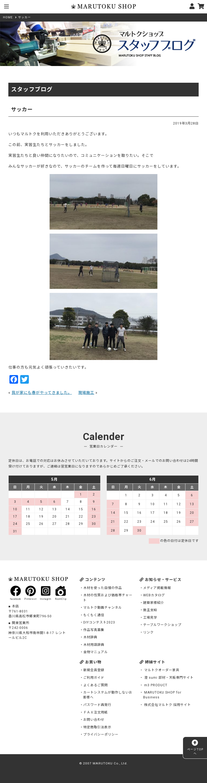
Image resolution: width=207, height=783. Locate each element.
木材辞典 (90, 637)
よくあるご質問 (95, 685)
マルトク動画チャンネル (102, 607)
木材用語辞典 (93, 645)
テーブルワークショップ (162, 625)
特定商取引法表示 (97, 727)
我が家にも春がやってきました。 (42, 392)
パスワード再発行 (97, 705)
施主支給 (150, 610)
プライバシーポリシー (100, 734)
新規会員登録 (93, 670)
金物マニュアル (95, 652)
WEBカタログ (154, 595)
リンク (148, 632)
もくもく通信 (93, 615)
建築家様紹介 (153, 603)
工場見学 (150, 617)
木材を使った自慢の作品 (102, 588)
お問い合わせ (93, 720)
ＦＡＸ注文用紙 (95, 712)
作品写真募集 (93, 630)
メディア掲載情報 (157, 588)
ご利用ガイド (93, 678)
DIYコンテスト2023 (99, 622)
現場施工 (86, 392)
